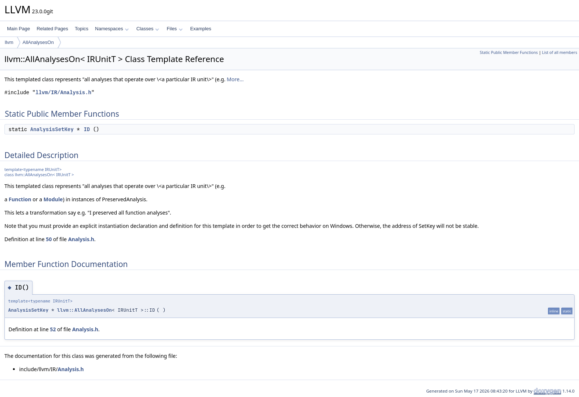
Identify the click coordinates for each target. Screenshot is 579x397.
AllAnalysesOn (38, 42)
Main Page (18, 28)
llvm (9, 42)
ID (87, 129)
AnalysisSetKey (52, 129)
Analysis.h (81, 239)
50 (49, 239)
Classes (147, 28)
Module (53, 199)
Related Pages (52, 28)
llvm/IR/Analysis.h (63, 92)
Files (174, 28)
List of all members (559, 52)
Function (20, 199)
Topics (81, 28)
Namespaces (112, 28)
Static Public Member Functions (509, 52)
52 (53, 329)
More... (235, 79)
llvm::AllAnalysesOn (84, 310)
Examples (200, 28)
